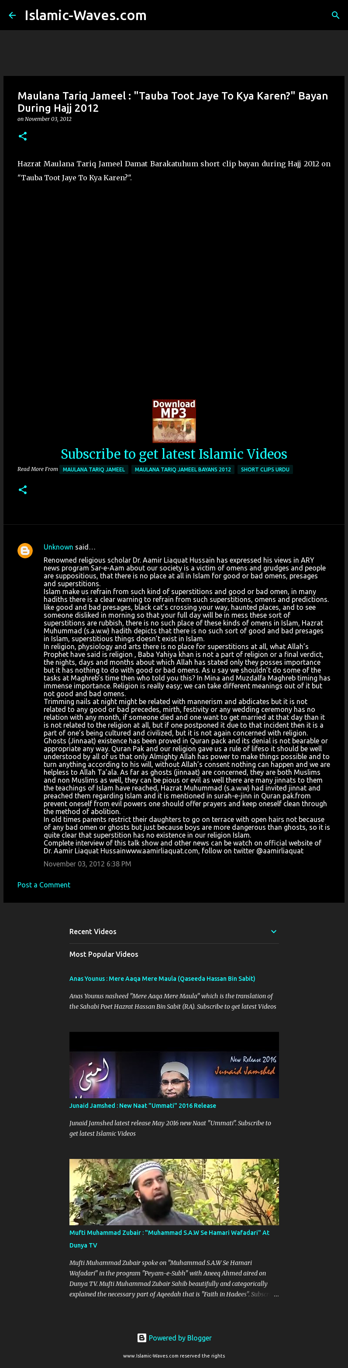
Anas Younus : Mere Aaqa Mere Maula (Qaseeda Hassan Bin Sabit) (162, 978)
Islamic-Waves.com (85, 15)
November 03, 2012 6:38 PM (87, 864)
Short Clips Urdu (265, 469)
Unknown (58, 547)
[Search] (159, 15)
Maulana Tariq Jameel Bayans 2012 (183, 469)
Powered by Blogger (174, 1338)
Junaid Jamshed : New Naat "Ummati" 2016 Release (142, 1105)
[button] (22, 137)
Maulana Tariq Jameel (94, 469)
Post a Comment (43, 885)
